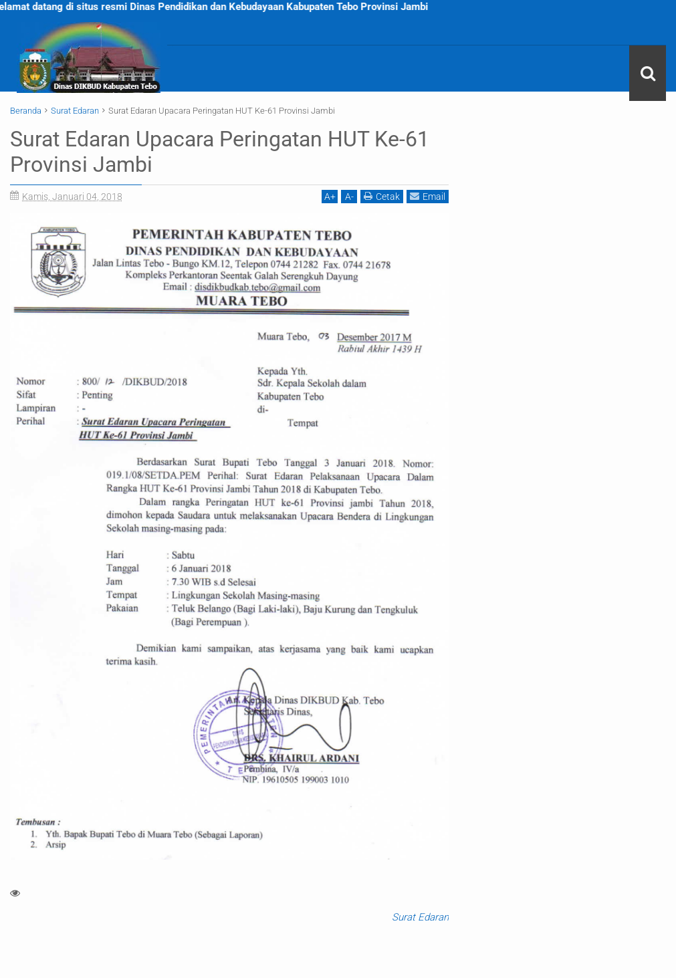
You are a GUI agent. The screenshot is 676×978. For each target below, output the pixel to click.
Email (427, 196)
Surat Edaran (420, 917)
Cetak (382, 196)
